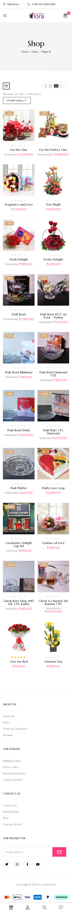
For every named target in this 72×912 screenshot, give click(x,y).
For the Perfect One (53, 150)
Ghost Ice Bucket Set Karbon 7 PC (53, 602)
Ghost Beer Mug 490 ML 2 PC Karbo (18, 602)
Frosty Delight (53, 259)
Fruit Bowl (19, 314)
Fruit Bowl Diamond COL (53, 373)
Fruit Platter (19, 488)
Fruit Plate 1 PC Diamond (53, 431)
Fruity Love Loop (53, 488)
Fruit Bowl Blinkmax (18, 372)
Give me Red (19, 661)
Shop (35, 51)
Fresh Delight (19, 259)
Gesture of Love (53, 543)
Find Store (11, 4)
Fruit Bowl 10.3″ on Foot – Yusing (53, 315)
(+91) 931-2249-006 (41, 4)
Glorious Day (53, 661)
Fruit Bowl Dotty (18, 430)
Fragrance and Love (19, 204)
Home (25, 51)
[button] (65, 15)
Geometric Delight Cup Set (19, 544)
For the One (18, 150)
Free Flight (53, 204)
